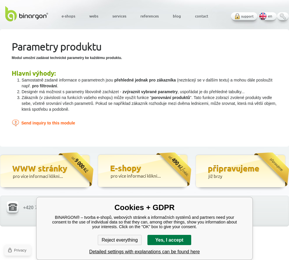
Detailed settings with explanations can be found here (144, 251)
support (247, 16)
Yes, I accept (169, 240)
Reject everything (120, 240)
